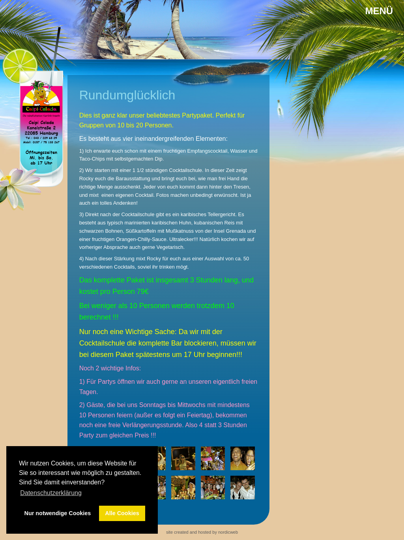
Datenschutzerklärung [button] (51, 493)
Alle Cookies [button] (122, 513)
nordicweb (228, 532)
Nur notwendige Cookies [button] (57, 513)
